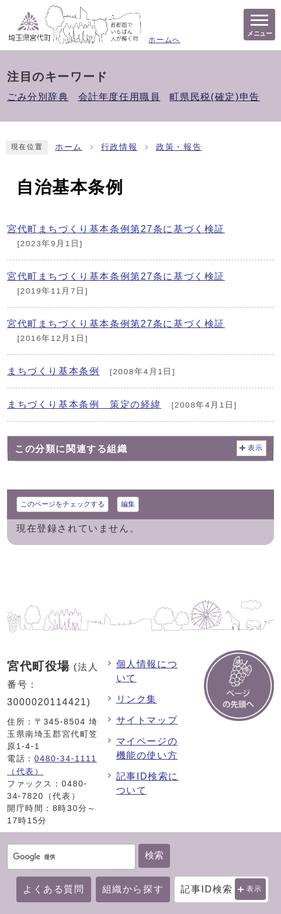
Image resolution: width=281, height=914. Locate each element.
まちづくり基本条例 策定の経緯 (84, 404)
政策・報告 (179, 147)
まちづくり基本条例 (53, 371)
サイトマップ (147, 720)
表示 (254, 888)
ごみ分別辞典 (38, 97)
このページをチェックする (62, 504)
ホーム (68, 147)
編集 (128, 504)
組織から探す (133, 889)
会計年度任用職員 (119, 97)
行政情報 (119, 147)
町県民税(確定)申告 (214, 97)
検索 (154, 855)
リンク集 (136, 699)
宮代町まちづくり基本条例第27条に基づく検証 (116, 229)
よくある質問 (54, 889)
